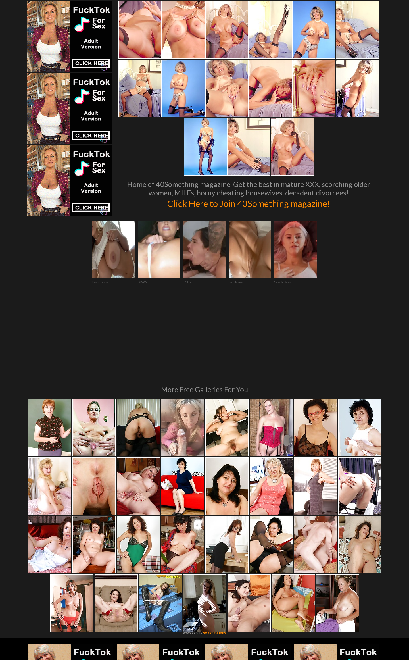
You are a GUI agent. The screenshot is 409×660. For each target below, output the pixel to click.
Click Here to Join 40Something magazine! (249, 203)
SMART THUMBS (214, 555)
